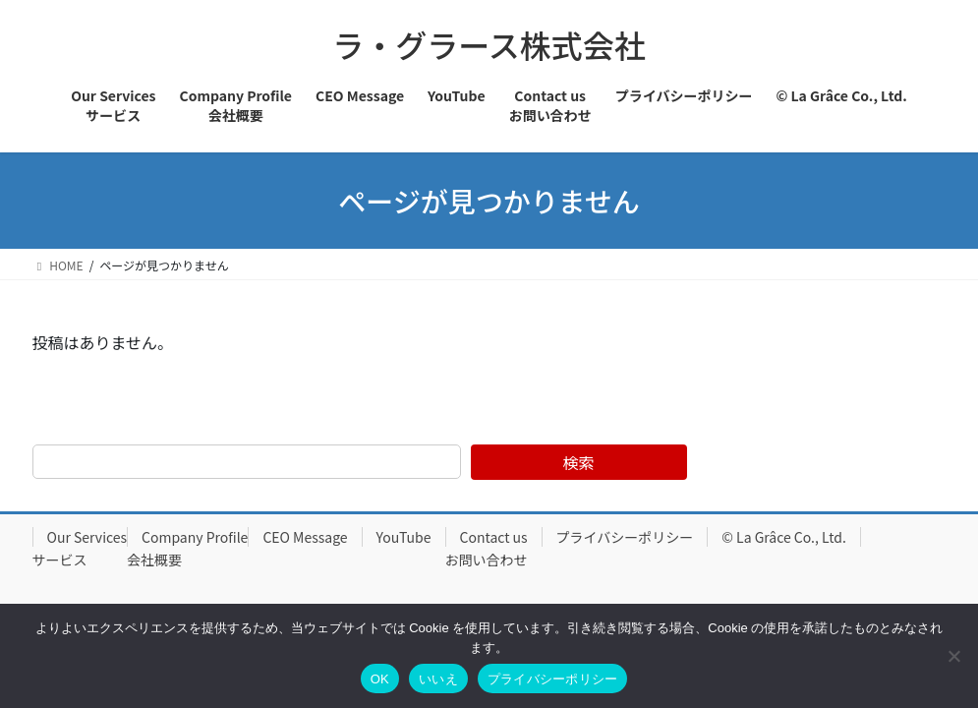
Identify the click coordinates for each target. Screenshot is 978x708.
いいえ (438, 679)
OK (380, 679)
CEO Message (304, 537)
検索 (579, 462)
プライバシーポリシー (625, 537)
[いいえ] (953, 656)
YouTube (403, 537)
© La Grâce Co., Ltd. (783, 537)
